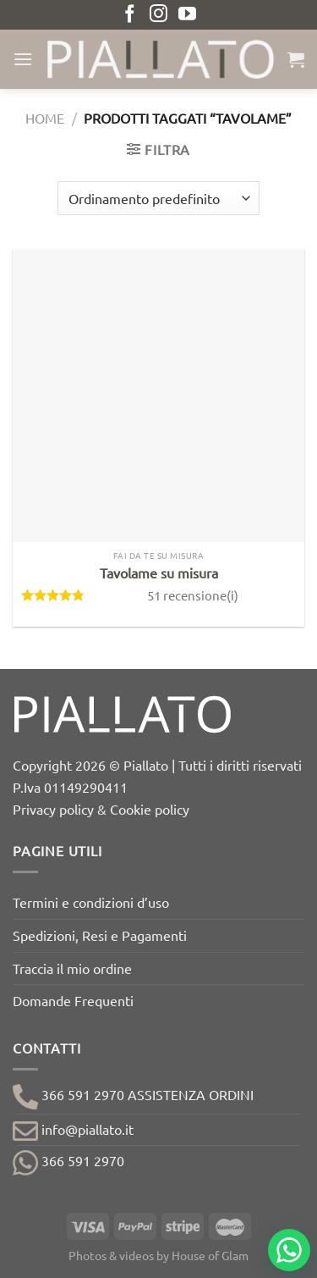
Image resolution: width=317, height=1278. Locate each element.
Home (44, 117)
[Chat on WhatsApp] (289, 1250)
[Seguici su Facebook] (130, 15)
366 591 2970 (68, 1160)
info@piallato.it (73, 1128)
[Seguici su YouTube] (187, 15)
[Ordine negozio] (158, 198)
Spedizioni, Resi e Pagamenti (100, 935)
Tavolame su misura (159, 572)
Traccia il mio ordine (72, 968)
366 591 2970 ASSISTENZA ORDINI (133, 1094)
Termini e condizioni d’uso (91, 901)
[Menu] (23, 59)
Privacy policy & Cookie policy (101, 808)
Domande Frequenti (73, 1000)
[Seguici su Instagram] (158, 15)
